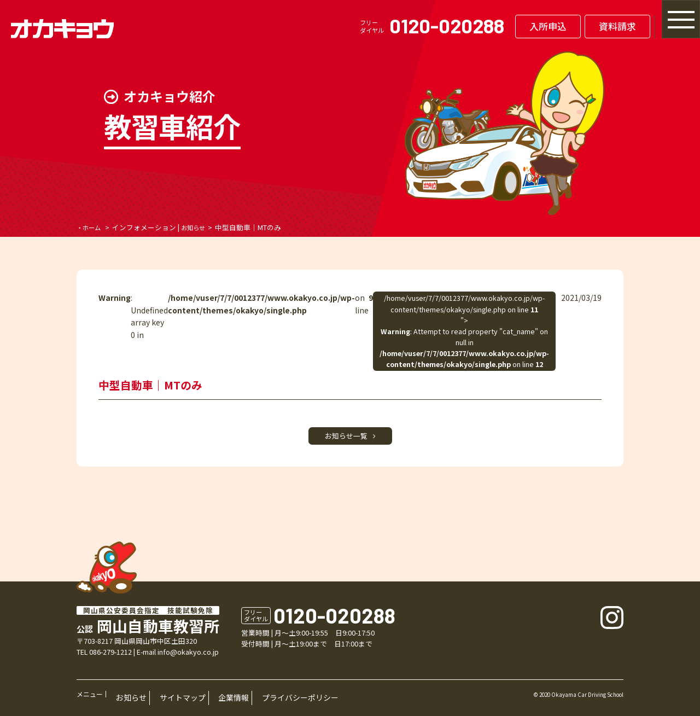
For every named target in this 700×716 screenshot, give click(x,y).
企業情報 (199, 700)
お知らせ (199, 227)
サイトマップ (160, 700)
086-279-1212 (110, 658)
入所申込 (498, 26)
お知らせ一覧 (350, 438)
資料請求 (568, 26)
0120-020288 (397, 25)
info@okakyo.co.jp (188, 658)
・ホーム (91, 227)
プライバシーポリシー (251, 700)
